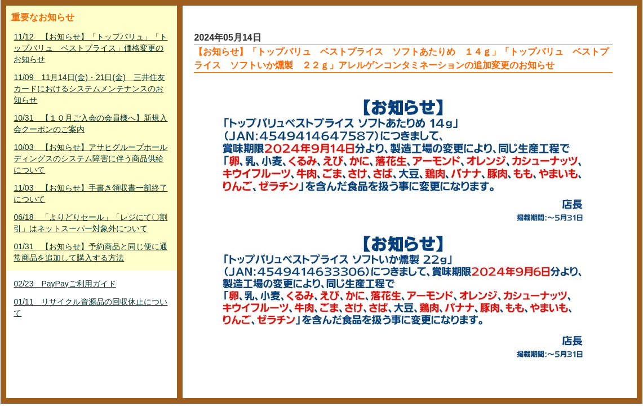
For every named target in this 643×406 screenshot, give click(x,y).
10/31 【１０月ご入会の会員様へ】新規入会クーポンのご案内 (90, 123)
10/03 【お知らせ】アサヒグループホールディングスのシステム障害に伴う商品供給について (90, 158)
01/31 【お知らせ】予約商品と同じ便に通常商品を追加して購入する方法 (90, 252)
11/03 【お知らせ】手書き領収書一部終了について (90, 193)
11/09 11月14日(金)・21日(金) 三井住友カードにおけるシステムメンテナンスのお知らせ (89, 88)
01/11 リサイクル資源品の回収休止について (90, 307)
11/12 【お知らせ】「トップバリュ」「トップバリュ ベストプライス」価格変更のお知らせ (90, 48)
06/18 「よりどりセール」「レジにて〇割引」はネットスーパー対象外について (90, 223)
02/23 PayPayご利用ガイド (65, 283)
